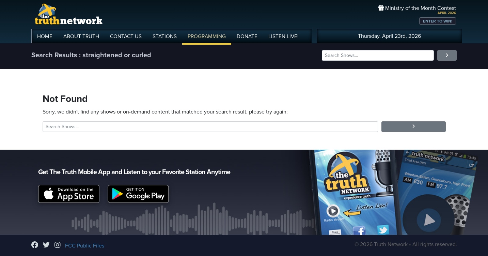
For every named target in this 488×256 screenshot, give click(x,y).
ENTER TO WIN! (437, 21)
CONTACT (126, 36)
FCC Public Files (84, 245)
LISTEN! (283, 36)
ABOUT (81, 36)
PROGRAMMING (207, 36)
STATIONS (165, 36)
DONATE (247, 36)
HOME (44, 36)
